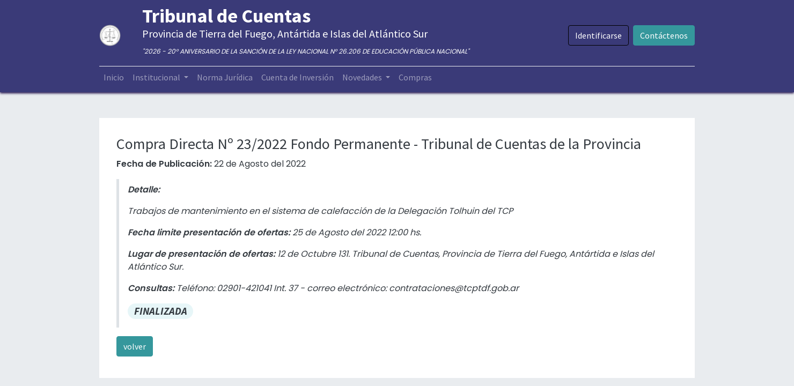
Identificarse (598, 35)
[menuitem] (113, 77)
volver (134, 346)
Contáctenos (664, 35)
